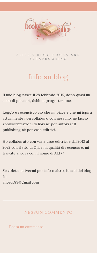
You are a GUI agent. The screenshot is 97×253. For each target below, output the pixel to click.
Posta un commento (26, 226)
